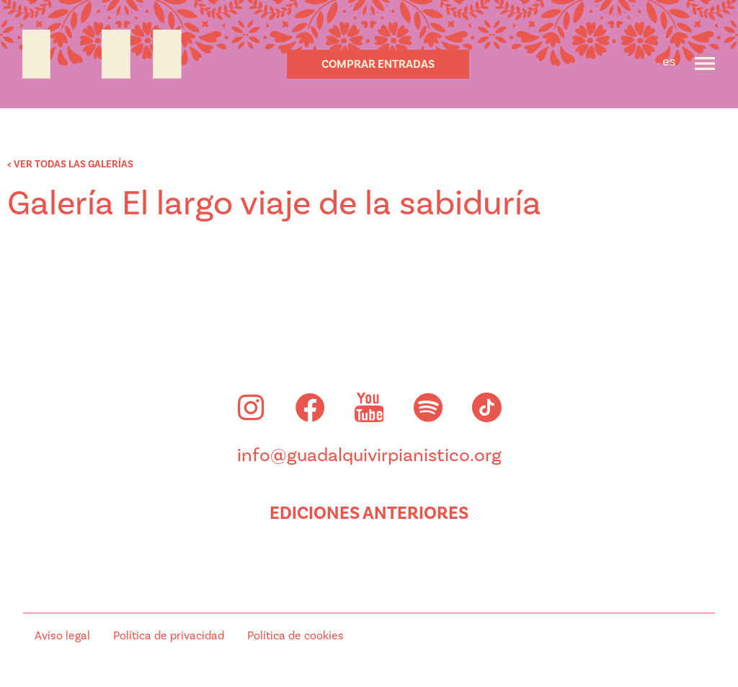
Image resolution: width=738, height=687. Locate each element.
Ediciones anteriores (369, 513)
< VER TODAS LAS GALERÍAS (70, 164)
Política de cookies (295, 636)
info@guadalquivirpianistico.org (369, 455)
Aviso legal (62, 636)
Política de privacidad (168, 636)
